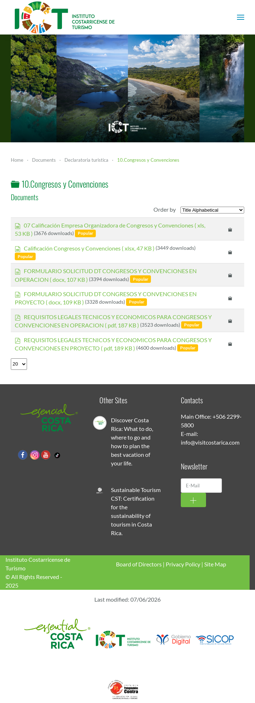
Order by (164, 209)
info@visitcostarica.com (210, 442)
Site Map (215, 564)
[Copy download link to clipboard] (230, 229)
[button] (240, 17)
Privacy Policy (183, 564)
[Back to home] (65, 17)
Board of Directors (139, 564)
